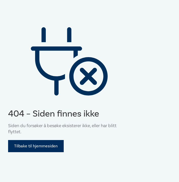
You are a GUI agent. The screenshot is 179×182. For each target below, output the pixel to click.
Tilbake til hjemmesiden (36, 146)
